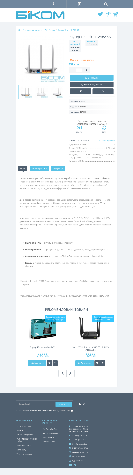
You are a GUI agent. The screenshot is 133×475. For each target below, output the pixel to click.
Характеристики (39, 168)
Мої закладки (48, 437)
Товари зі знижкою (24, 454)
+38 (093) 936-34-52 (78, 440)
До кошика (37, 363)
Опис (22, 168)
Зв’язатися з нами (24, 445)
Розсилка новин (49, 442)
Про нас (20, 430)
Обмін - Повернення (25, 435)
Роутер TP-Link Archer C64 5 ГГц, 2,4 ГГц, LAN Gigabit (90, 348)
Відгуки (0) (58, 168)
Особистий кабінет (50, 429)
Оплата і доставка (24, 426)
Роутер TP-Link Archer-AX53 (42, 347)
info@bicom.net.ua (78, 444)
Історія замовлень (50, 433)
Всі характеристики (107, 140)
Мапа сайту (21, 450)
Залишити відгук (75, 49)
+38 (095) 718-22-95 (78, 435)
